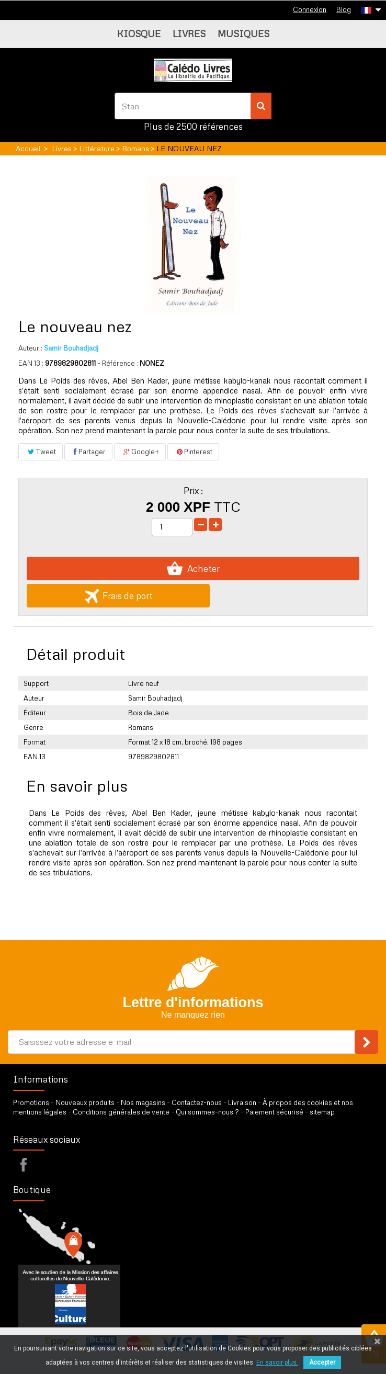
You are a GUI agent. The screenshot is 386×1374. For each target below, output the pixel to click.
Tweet (40, 451)
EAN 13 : (30, 363)
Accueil (28, 148)
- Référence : (117, 363)
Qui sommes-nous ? (207, 1112)
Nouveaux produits (85, 1102)
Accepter (322, 1362)
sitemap (322, 1112)
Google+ (140, 451)
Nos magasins (143, 1102)
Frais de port (118, 595)
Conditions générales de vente (121, 1112)
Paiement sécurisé (274, 1112)
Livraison (242, 1102)
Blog (343, 9)
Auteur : (30, 348)
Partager (88, 451)
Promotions (31, 1102)
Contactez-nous (197, 1102)
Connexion (309, 9)
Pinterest (193, 451)
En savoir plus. (277, 1362)
